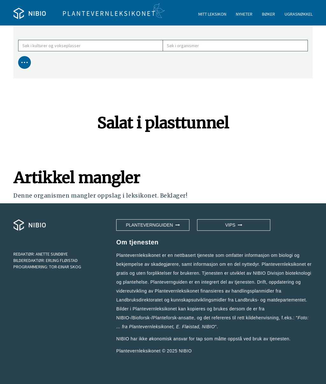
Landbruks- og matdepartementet (270, 299)
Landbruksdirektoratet (139, 299)
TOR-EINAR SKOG (65, 267)
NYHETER (244, 14)
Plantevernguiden (153, 225)
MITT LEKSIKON (212, 14)
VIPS (233, 225)
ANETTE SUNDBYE (52, 254)
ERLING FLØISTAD (62, 260)
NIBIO (185, 350)
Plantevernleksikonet (151, 326)
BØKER (268, 14)
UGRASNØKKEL (299, 14)
